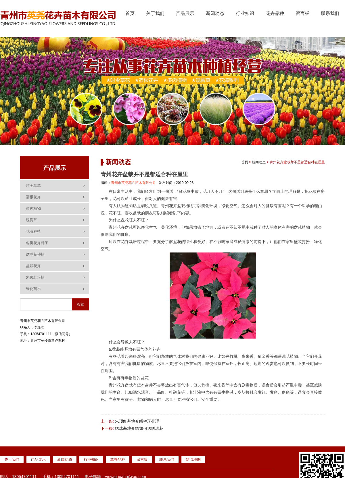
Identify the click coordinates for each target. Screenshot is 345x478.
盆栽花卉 (33, 266)
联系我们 (330, 13)
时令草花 (33, 185)
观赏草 (31, 220)
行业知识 (245, 13)
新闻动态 (215, 13)
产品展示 (185, 13)
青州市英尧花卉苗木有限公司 (133, 183)
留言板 (302, 13)
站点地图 (193, 459)
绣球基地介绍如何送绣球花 (139, 428)
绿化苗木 (33, 289)
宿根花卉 (33, 197)
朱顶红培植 (35, 277)
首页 (130, 13)
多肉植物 (33, 208)
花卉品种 (275, 13)
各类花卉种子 (37, 243)
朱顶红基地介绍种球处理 (137, 421)
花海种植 (33, 231)
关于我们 (155, 13)
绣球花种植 (35, 254)
